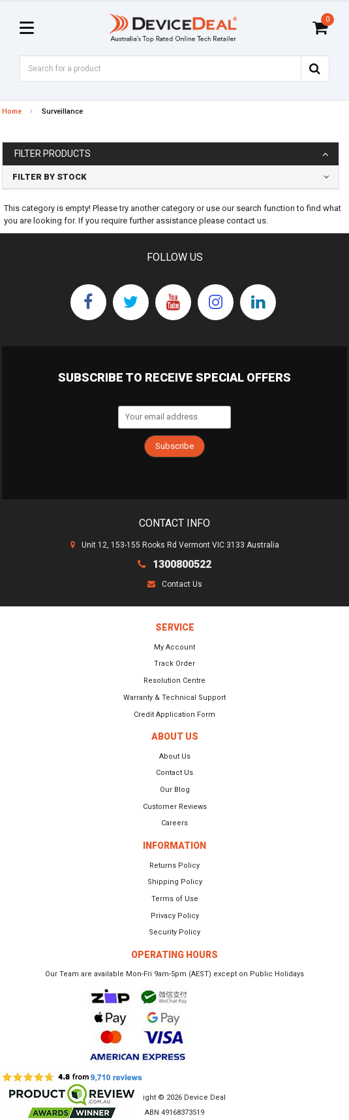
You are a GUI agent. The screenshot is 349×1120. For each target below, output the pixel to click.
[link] (88, 302)
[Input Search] (160, 69)
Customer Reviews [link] (175, 806)
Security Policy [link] (174, 932)
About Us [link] (174, 756)
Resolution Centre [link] (174, 680)
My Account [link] (174, 647)
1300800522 (174, 564)
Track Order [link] (174, 663)
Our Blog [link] (175, 789)
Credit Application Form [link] (174, 714)
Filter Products (52, 154)
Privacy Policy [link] (175, 916)
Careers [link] (174, 823)
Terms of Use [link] (174, 899)
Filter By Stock (49, 177)
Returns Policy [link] (174, 865)
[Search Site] (315, 69)
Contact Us (174, 584)
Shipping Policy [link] (174, 882)
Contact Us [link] (174, 772)
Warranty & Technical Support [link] (174, 697)
